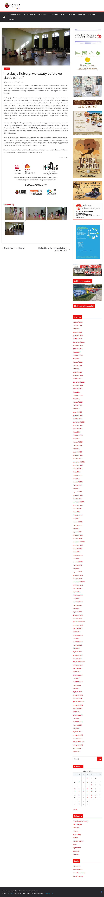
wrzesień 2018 (78, 625)
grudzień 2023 (78, 415)
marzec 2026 (77, 325)
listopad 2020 (77, 538)
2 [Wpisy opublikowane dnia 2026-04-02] (87, 778)
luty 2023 (76, 449)
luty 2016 (76, 728)
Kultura (81, 14)
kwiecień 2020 (78, 562)
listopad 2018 (77, 618)
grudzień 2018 (78, 615)
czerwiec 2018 (78, 635)
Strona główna (14, 14)
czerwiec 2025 (78, 355)
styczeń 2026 (77, 332)
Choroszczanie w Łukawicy (13, 248)
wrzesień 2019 (78, 585)
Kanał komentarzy (79, 873)
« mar (75, 810)
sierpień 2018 (77, 628)
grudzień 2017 (78, 655)
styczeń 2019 (77, 612)
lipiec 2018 (76, 632)
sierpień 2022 (77, 469)
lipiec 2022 (76, 472)
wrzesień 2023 (78, 425)
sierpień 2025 (77, 349)
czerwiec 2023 (78, 435)
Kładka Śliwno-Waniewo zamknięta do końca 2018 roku (54, 249)
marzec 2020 (77, 565)
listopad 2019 (77, 578)
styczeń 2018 (77, 652)
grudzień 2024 (78, 375)
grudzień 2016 (78, 695)
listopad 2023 (77, 419)
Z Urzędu (76, 851)
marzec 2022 (77, 485)
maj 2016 (76, 718)
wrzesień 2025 (78, 345)
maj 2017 (76, 678)
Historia (72, 14)
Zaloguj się (76, 866)
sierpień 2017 (77, 668)
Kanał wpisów (77, 869)
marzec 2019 (77, 605)
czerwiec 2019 (78, 595)
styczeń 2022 (77, 492)
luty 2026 (76, 329)
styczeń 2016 (77, 732)
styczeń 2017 (77, 692)
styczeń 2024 (77, 412)
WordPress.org (78, 876)
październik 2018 (79, 622)
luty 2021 (76, 528)
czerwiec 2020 (78, 555)
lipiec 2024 (76, 392)
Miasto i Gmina (29, 14)
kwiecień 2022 (78, 482)
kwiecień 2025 (78, 362)
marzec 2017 (77, 685)
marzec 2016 (77, 725)
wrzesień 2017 (78, 665)
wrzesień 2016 (78, 705)
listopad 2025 (77, 339)
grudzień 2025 (78, 335)
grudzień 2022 (78, 455)
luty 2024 (76, 409)
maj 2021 (76, 518)
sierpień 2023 (77, 429)
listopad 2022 (77, 459)
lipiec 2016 (76, 712)
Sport (63, 14)
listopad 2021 (77, 499)
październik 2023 (79, 422)
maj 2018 (76, 638)
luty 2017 (76, 688)
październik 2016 (79, 702)
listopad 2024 (77, 379)
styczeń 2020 (77, 572)
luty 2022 (76, 489)
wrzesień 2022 (78, 465)
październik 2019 (79, 582)
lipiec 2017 (76, 672)
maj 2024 (76, 399)
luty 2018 (76, 648)
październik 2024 (79, 382)
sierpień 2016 (77, 708)
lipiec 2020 (76, 552)
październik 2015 (79, 742)
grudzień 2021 (78, 495)
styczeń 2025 (77, 372)
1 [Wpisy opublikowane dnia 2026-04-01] (83, 778)
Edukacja (54, 14)
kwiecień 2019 (78, 602)
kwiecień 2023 (78, 442)
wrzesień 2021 (78, 505)
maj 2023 (76, 439)
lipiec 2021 (76, 512)
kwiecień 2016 (78, 722)
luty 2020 (76, 568)
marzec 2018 (77, 645)
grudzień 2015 (78, 735)
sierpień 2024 (77, 389)
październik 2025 (79, 342)
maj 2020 (76, 558)
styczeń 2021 (77, 532)
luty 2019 (76, 608)
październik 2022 (79, 462)
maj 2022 (76, 479)
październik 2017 (79, 662)
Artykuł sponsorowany (80, 821)
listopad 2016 (77, 698)
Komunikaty (77, 834)
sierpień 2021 (77, 509)
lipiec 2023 (76, 432)
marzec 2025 (77, 365)
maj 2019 (76, 598)
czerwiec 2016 (78, 715)
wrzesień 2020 (78, 545)
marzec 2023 (77, 445)
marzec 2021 (77, 525)
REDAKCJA (11, 19)
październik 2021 (79, 502)
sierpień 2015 (77, 748)
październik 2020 (79, 542)
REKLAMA (91, 14)
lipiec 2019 (76, 592)
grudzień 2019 (78, 575)
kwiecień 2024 (78, 402)
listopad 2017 (77, 658)
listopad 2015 (77, 738)
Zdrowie (76, 854)
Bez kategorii (77, 824)
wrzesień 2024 (78, 385)
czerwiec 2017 (78, 675)
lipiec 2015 (76, 752)
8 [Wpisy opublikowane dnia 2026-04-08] (83, 782)
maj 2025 (76, 359)
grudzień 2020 (78, 535)
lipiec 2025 (76, 352)
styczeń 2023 (77, 452)
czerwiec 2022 (78, 475)
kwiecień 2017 (78, 682)
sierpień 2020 (77, 548)
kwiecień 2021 (78, 522)
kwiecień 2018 (78, 642)
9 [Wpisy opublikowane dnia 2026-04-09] (87, 782)
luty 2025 (76, 369)
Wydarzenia (42, 14)
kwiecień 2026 (78, 322)
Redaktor (21, 82)
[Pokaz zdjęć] (9, 205)
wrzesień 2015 (78, 745)
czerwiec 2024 (78, 395)
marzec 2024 (77, 405)
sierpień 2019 (77, 588)
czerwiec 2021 (78, 515)
